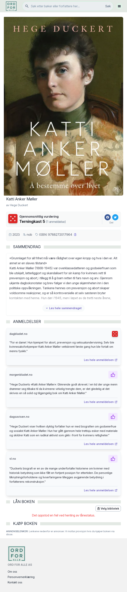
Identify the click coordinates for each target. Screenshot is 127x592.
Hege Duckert (19, 205)
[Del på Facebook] (108, 217)
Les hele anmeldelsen (101, 359)
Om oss (12, 571)
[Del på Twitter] (115, 217)
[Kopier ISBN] (75, 234)
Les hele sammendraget (63, 308)
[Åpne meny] (119, 6)
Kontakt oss (15, 582)
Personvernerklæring (21, 577)
